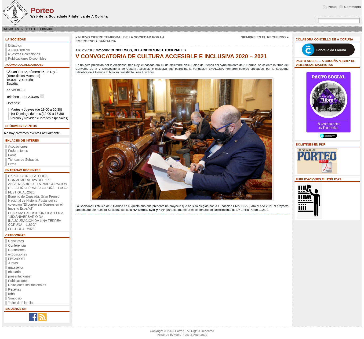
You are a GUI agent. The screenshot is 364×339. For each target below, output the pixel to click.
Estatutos (15, 45)
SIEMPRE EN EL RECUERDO (263, 37)
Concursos (16, 241)
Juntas (13, 263)
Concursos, (122, 50)
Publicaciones (18, 281)
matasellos (16, 267)
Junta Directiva (19, 50)
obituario (14, 272)
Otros (12, 164)
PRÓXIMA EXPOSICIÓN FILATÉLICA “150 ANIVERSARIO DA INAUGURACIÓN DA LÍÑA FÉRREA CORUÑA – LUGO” (35, 218)
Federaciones (18, 151)
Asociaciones (18, 146)
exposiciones (17, 254)
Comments (352, 7)
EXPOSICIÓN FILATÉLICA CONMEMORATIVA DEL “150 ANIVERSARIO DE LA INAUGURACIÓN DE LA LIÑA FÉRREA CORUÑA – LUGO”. (38, 182)
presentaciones (19, 276)
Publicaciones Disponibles (27, 58)
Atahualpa (200, 334)
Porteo (42, 10)
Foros (12, 155)
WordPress (181, 334)
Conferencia (17, 245)
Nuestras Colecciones (24, 54)
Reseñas (14, 289)
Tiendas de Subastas (23, 159)
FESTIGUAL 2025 (21, 192)
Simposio (15, 298)
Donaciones (16, 250)
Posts (332, 7)
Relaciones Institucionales (27, 285)
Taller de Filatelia (20, 303)
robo (11, 294)
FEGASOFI (16, 259)
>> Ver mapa (16, 90)
